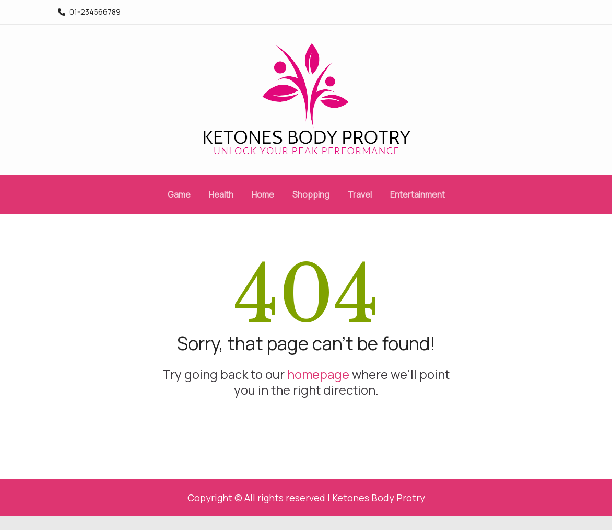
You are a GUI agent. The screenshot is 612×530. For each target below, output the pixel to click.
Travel (360, 194)
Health (221, 194)
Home (263, 194)
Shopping (310, 194)
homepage (318, 374)
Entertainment (417, 194)
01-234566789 (89, 12)
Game (179, 194)
